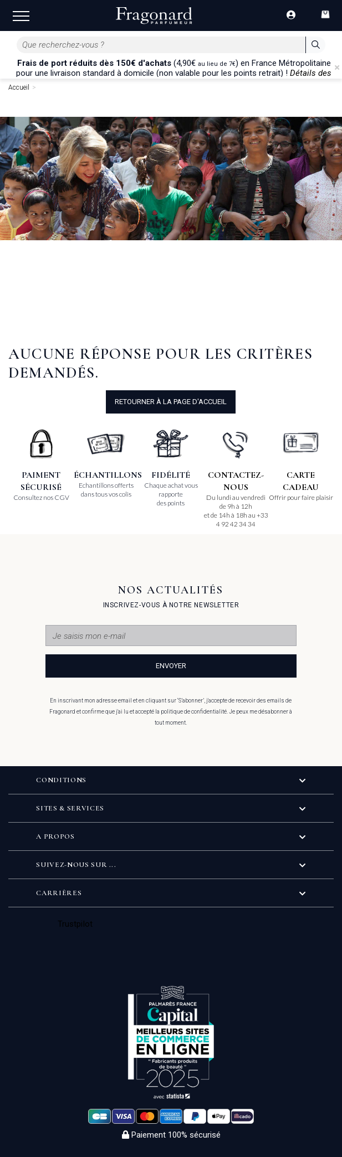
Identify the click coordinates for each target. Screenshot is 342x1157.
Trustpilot (75, 924)
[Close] (337, 67)
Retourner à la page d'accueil (171, 401)
